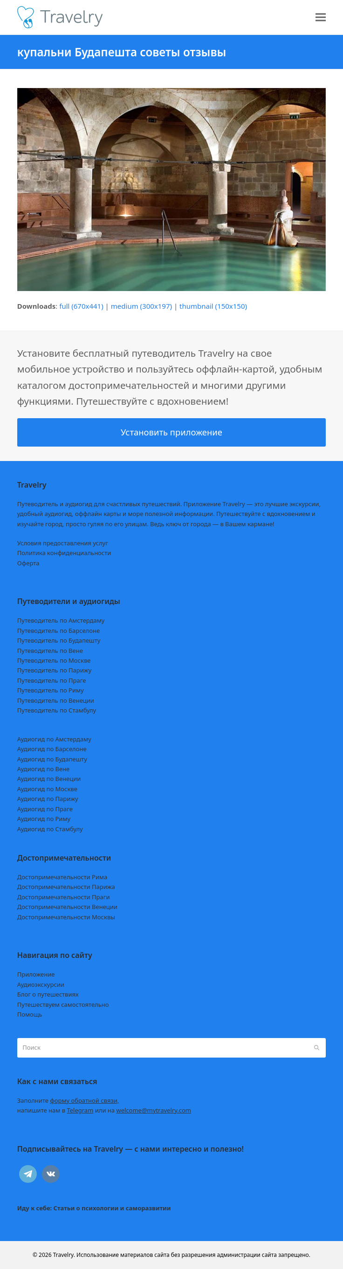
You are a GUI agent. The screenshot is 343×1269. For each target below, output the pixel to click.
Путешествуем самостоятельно (63, 1004)
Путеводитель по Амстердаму (61, 620)
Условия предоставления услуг (62, 543)
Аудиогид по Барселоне (52, 749)
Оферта (28, 563)
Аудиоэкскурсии (40, 984)
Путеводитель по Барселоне (58, 630)
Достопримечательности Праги (63, 897)
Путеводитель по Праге (51, 680)
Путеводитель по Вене (50, 650)
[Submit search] (316, 1047)
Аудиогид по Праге (45, 809)
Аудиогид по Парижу (47, 798)
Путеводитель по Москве (54, 660)
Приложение (36, 974)
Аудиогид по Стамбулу (50, 829)
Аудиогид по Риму (43, 818)
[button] (321, 17)
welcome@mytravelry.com (153, 1110)
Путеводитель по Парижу (54, 670)
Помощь (29, 1014)
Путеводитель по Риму (50, 690)
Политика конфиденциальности (64, 553)
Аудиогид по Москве (47, 789)
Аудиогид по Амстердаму (54, 739)
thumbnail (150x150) (213, 306)
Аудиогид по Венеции (49, 778)
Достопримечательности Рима (62, 877)
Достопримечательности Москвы (66, 917)
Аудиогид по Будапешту (52, 759)
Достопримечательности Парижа (66, 886)
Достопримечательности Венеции (67, 907)
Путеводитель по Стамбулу (56, 710)
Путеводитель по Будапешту (59, 640)
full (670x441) (81, 306)
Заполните (68, 1100)
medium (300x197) (141, 306)
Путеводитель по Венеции (55, 700)
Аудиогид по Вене (43, 769)
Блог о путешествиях (48, 994)
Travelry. (64, 1255)
